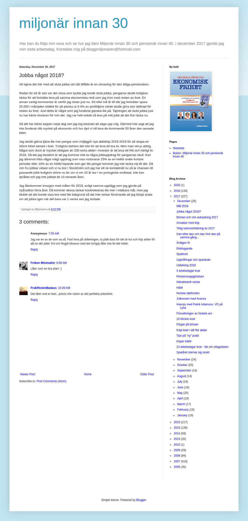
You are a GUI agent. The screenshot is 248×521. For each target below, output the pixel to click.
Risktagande (184, 248)
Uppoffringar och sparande (193, 259)
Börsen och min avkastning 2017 (197, 217)
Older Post (147, 374)
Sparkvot (182, 254)
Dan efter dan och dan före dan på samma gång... (198, 235)
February (183, 409)
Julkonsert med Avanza (191, 298)
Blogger (141, 500)
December (184, 201)
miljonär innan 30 (73, 23)
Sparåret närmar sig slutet (192, 352)
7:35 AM (53, 233)
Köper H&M (183, 341)
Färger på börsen (187, 324)
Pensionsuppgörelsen (190, 276)
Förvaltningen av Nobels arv (194, 313)
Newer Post (27, 374)
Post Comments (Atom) (51, 381)
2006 (177, 467)
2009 (177, 450)
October (182, 365)
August (182, 376)
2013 (177, 439)
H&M (179, 287)
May (180, 393)
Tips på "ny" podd (187, 335)
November (184, 359)
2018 (177, 191)
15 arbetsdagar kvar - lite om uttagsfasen (202, 347)
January (182, 415)
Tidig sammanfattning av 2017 (195, 228)
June (180, 387)
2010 (177, 444)
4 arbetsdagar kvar (188, 270)
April (180, 398)
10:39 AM (64, 288)
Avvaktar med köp (187, 222)
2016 (177, 422)
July (180, 381)
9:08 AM (61, 263)
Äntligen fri (183, 243)
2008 (177, 455)
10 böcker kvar (185, 319)
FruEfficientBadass (44, 288)
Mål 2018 (182, 206)
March (181, 404)
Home (88, 374)
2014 (177, 433)
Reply (34, 249)
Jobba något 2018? (188, 211)
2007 (177, 461)
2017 (177, 196)
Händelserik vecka (188, 282)
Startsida (178, 148)
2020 (177, 185)
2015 (177, 427)
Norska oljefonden (188, 293)
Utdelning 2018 (186, 265)
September (184, 370)
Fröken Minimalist (43, 263)
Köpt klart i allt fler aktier (191, 330)
